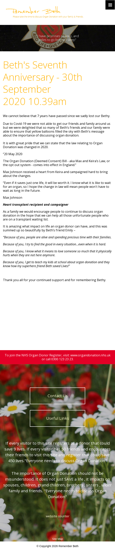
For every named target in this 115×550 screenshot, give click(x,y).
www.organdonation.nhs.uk (90, 355)
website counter (57, 516)
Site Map (57, 538)
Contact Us (58, 395)
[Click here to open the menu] (110, 5)
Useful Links (57, 418)
